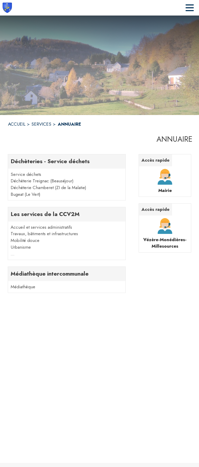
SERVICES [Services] (41, 124)
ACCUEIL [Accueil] (16, 124)
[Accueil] (7, 8)
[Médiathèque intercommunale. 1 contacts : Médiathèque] (66, 280)
